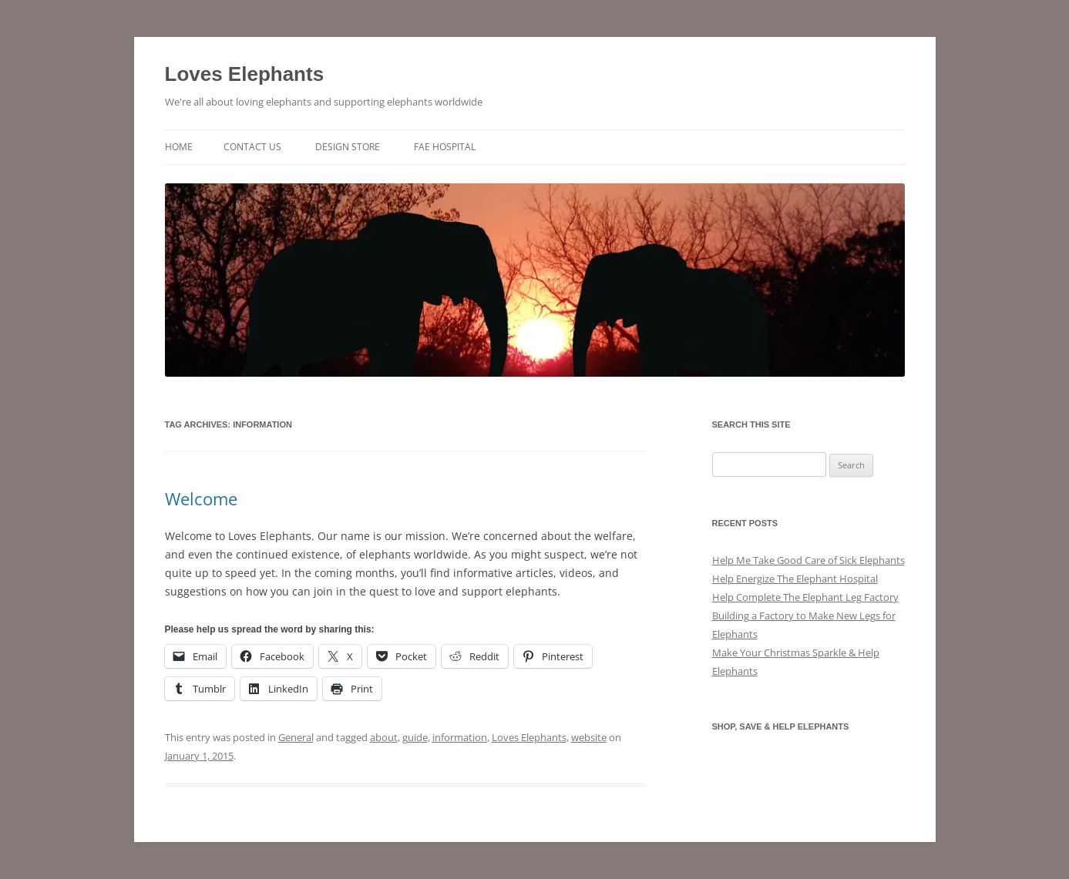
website (589, 737)
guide (415, 737)
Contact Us (252, 146)
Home (179, 146)
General (296, 737)
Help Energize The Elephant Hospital (795, 578)
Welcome (201, 498)
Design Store (347, 146)
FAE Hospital (445, 146)
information (459, 737)
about (384, 737)
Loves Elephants (244, 74)
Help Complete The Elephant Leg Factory (805, 597)
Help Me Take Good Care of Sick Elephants (808, 560)
